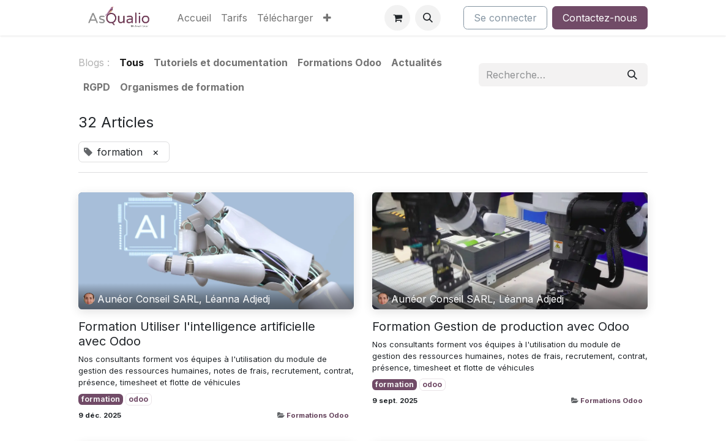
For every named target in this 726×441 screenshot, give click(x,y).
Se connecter (505, 18)
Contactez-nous (600, 18)
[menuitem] (194, 18)
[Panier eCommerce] (397, 18)
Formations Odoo (317, 415)
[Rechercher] (632, 74)
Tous (131, 62)
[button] (428, 18)
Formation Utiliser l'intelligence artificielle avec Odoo (196, 334)
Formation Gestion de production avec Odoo (500, 326)
